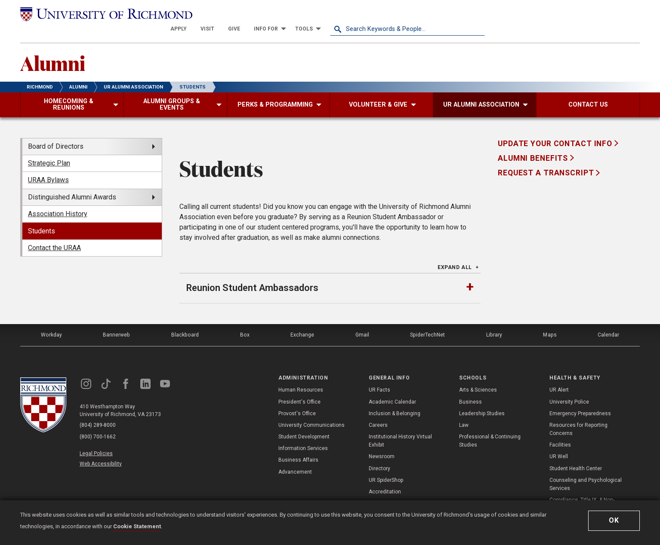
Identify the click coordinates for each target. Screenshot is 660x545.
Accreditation (385, 476)
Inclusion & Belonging (394, 398)
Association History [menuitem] (57, 199)
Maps (549, 320)
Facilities (560, 429)
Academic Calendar (392, 386)
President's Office (299, 386)
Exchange (302, 320)
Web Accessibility (101, 447)
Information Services (303, 433)
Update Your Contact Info (556, 128)
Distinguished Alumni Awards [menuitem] (72, 182)
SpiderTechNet (427, 320)
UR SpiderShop (386, 465)
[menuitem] (333, 14)
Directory (379, 453)
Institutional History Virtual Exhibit (400, 425)
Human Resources (300, 375)
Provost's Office (297, 398)
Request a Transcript (547, 158)
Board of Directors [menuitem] (55, 131)
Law (464, 410)
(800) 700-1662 (98, 421)
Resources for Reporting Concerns (578, 414)
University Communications (311, 410)
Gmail (362, 320)
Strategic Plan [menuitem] (49, 148)
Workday (51, 320)
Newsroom (382, 441)
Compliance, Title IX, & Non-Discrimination (581, 488)
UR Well (558, 441)
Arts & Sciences (478, 375)
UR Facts (379, 375)
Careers (378, 410)
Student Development (304, 421)
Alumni (53, 47)
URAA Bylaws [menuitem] (48, 165)
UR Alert (559, 375)
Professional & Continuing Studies (490, 425)
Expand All (455, 253)
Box (243, 320)
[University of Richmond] (97, 14)
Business (470, 386)
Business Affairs (298, 445)
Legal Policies (96, 438)
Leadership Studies (482, 398)
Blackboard (184, 320)
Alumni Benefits (534, 143)
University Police (569, 386)
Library (494, 320)
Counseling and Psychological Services (585, 469)
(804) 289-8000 (98, 410)
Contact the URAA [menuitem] (54, 233)
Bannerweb (116, 320)
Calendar (608, 320)
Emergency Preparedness (580, 398)
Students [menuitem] (41, 216)
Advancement (295, 456)
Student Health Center (575, 453)
